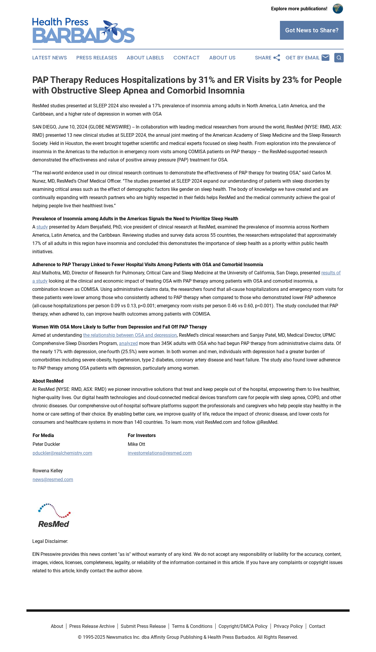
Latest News (49, 57)
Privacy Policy (288, 626)
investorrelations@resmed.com (160, 453)
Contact (186, 57)
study (42, 227)
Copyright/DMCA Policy (243, 626)
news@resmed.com (53, 479)
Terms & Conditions (192, 626)
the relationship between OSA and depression (130, 335)
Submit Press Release (143, 626)
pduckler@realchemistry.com (62, 453)
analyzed (128, 343)
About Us (222, 57)
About (57, 626)
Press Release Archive (92, 626)
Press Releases (96, 57)
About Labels (145, 57)
